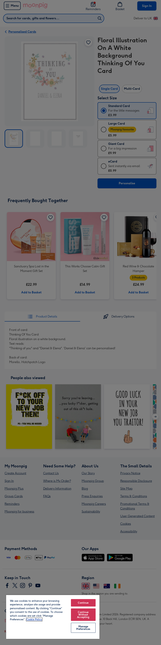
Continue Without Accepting (83, 615)
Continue (83, 602)
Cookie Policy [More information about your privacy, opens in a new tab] (34, 619)
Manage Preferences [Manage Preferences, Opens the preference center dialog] (83, 627)
